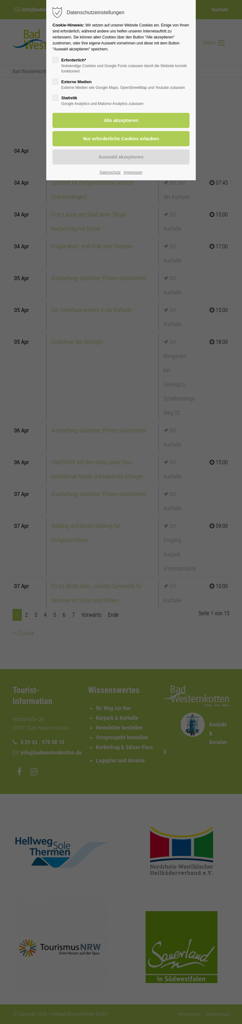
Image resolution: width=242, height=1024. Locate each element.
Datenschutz (110, 172)
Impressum (133, 172)
